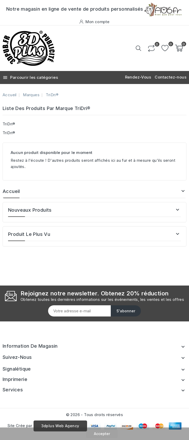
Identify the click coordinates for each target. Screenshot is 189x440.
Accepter (102, 433)
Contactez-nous (170, 77)
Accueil (11, 191)
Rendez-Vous (138, 77)
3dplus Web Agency (60, 426)
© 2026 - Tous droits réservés (94, 414)
